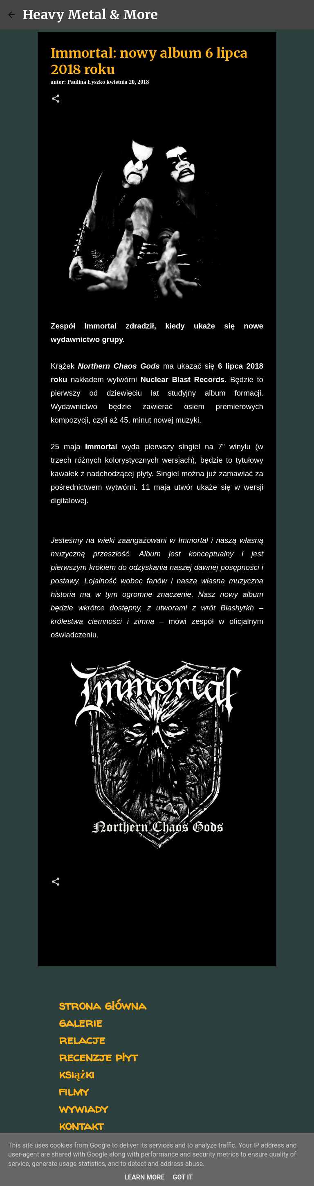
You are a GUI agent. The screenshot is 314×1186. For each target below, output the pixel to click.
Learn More (144, 1177)
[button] (56, 99)
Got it (183, 1177)
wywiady (83, 1108)
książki (76, 1073)
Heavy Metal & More (90, 15)
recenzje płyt (98, 1056)
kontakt (81, 1125)
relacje (82, 1039)
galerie (80, 1022)
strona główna (102, 1005)
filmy (74, 1090)
